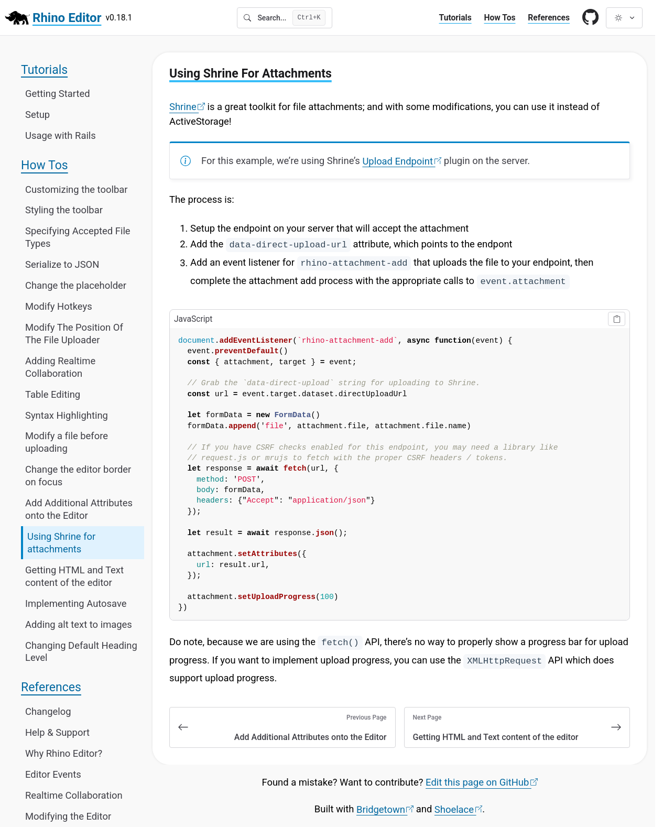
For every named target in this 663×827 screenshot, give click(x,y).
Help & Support (57, 731)
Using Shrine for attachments (61, 542)
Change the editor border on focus (78, 475)
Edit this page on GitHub (481, 782)
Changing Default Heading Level (81, 651)
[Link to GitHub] (590, 18)
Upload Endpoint (401, 160)
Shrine (187, 106)
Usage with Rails (60, 135)
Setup (37, 114)
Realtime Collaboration (74, 794)
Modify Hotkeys (58, 306)
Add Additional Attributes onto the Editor (79, 509)
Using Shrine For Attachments (250, 73)
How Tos (499, 18)
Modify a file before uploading (66, 442)
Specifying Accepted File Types (78, 237)
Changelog (48, 710)
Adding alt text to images (78, 623)
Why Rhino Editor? (63, 752)
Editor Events (53, 773)
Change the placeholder (75, 285)
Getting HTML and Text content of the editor (74, 575)
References (549, 18)
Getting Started (57, 93)
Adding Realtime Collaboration (60, 366)
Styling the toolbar (64, 209)
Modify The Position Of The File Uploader (74, 333)
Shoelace (458, 808)
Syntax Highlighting (66, 414)
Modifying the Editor (68, 815)
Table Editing (52, 393)
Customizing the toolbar (76, 188)
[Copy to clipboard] (616, 319)
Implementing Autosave (76, 602)
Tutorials (455, 18)
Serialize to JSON (62, 264)
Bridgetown (385, 808)
